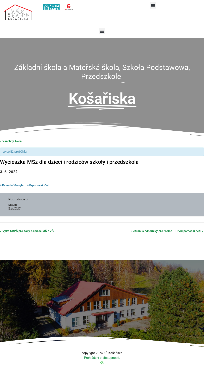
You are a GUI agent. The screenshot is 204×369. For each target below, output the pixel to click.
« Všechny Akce (11, 141)
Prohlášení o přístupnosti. (102, 358)
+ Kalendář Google (12, 185)
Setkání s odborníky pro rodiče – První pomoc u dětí (167, 231)
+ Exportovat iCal (38, 185)
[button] (153, 5)
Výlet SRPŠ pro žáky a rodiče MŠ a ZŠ (27, 231)
